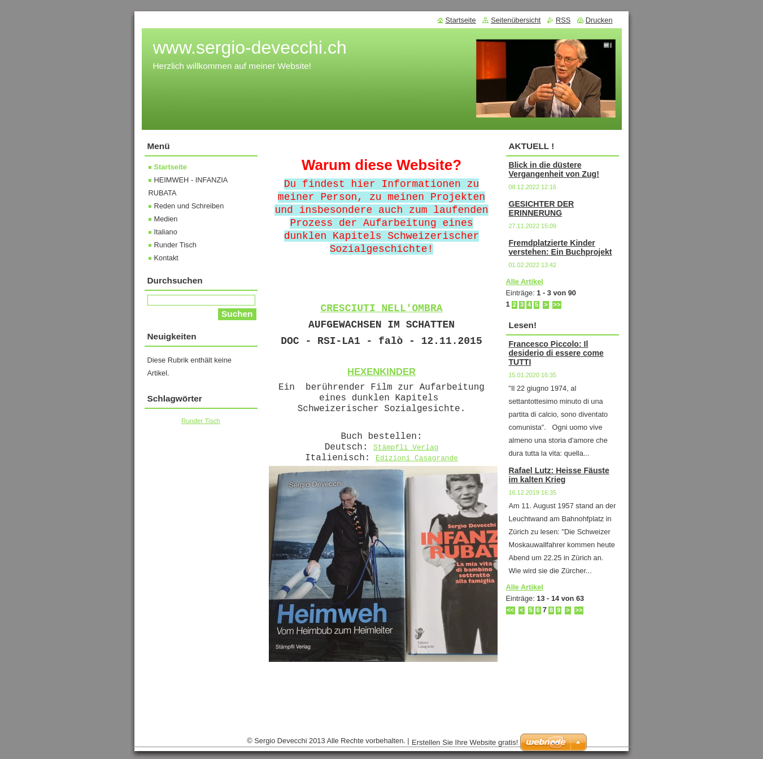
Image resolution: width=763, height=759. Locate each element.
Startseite (170, 167)
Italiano (165, 232)
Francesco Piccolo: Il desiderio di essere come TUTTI (556, 353)
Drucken (599, 20)
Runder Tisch (175, 245)
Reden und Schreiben (189, 206)
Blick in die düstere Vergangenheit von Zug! (554, 169)
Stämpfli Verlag (405, 447)
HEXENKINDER (381, 372)
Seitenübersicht (515, 20)
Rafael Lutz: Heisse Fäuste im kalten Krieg (559, 475)
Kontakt (166, 258)
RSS (563, 20)
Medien (166, 219)
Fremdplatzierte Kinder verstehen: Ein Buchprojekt (560, 247)
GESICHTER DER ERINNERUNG (541, 208)
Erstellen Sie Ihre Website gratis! (465, 742)
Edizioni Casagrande (417, 458)
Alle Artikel (524, 281)
